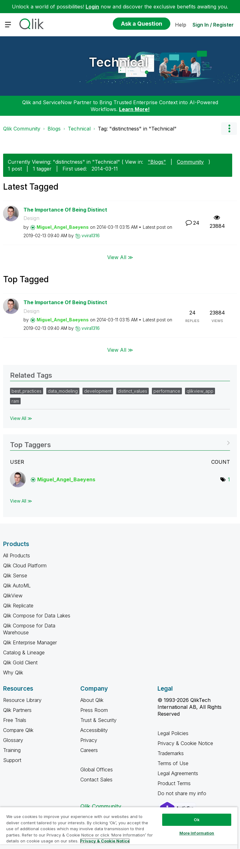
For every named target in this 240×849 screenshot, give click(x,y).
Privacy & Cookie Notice (185, 743)
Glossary (13, 740)
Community (190, 162)
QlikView (12, 595)
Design (31, 218)
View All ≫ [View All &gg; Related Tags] (21, 418)
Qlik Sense (15, 575)
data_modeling (63, 391)
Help (180, 25)
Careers (89, 750)
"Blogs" (157, 162)
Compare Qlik (18, 730)
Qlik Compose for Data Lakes (36, 615)
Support (12, 760)
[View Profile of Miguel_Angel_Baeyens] (63, 227)
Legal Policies (173, 733)
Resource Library (22, 700)
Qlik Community (21, 128)
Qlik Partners (17, 710)
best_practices (27, 391)
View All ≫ (120, 257)
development (98, 391)
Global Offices (96, 769)
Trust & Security (98, 720)
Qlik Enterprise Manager (30, 642)
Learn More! (134, 109)
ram (15, 401)
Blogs (54, 128)
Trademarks (171, 753)
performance (166, 391)
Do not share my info (183, 793)
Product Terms (174, 783)
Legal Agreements (178, 773)
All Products (16, 555)
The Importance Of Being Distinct (65, 210)
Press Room (94, 710)
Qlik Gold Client (20, 662)
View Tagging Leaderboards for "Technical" (120, 443)
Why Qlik (13, 672)
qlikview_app (200, 391)
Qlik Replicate (18, 605)
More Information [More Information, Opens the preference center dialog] (196, 833)
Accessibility (94, 730)
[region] (119, 828)
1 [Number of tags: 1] (229, 479)
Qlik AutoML (17, 585)
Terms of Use (173, 763)
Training (12, 750)
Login (92, 6)
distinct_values (132, 391)
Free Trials (14, 720)
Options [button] (229, 128)
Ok (196, 819)
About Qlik (91, 700)
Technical (118, 62)
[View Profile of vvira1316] (91, 235)
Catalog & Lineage (24, 652)
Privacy (88, 740)
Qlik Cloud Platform (25, 565)
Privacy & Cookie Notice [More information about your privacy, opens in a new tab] (105, 840)
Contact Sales (96, 779)
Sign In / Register (213, 25)
